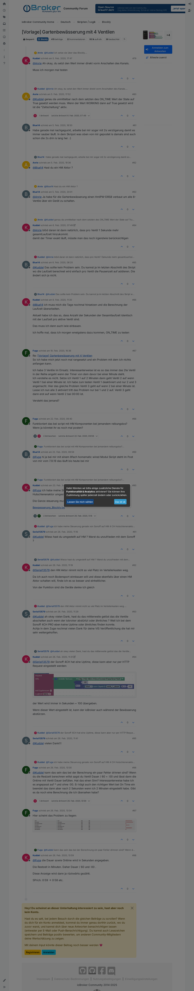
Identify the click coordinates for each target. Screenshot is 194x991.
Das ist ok (120, 501)
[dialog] (97, 495)
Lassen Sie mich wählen (80, 501)
